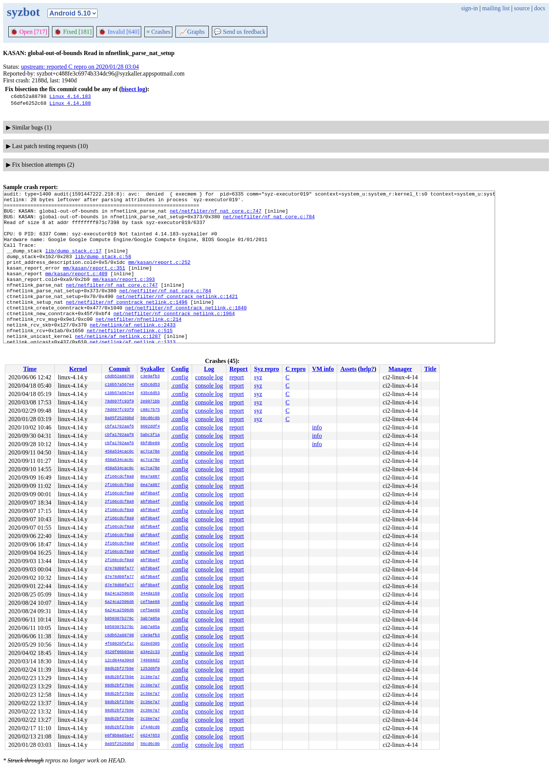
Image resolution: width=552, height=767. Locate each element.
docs (539, 8)
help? (367, 369)
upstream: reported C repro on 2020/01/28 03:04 (80, 66)
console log (209, 377)
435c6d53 (150, 385)
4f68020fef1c (119, 644)
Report (238, 369)
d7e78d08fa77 (119, 568)
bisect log (133, 89)
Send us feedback (239, 31)
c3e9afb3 (150, 376)
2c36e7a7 (150, 677)
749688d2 (150, 660)
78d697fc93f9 (119, 401)
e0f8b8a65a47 (119, 736)
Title (430, 369)
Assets (348, 369)
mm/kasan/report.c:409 (76, 290)
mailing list (495, 8)
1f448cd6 (150, 727)
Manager (400, 369)
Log (209, 369)
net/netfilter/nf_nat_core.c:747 (216, 215)
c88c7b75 (150, 410)
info (317, 427)
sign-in (469, 8)
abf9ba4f (150, 493)
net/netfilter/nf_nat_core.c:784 (269, 222)
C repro (295, 369)
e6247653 (150, 736)
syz (258, 377)
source (522, 8)
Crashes (158, 31)
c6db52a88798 (119, 376)
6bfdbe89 (150, 443)
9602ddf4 (150, 426)
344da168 (150, 594)
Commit (119, 369)
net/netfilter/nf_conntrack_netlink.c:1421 (177, 317)
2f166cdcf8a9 (119, 477)
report (236, 377)
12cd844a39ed (119, 660)
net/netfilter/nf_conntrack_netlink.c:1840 (186, 331)
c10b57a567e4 (119, 385)
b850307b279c (119, 619)
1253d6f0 (150, 669)
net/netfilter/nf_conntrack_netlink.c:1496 (127, 324)
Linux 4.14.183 (70, 96)
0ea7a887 (150, 477)
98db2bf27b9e (119, 669)
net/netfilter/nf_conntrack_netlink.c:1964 (174, 338)
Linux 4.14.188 (70, 102)
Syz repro (266, 369)
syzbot (23, 12)
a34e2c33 (150, 652)
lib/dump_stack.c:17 (73, 263)
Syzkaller (152, 369)
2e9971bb (150, 401)
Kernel (78, 369)
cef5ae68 (150, 602)
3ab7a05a (150, 619)
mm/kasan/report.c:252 (159, 276)
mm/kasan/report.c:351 (94, 283)
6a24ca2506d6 (119, 594)
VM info (323, 369)
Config (180, 369)
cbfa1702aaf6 (119, 426)
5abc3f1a (150, 435)
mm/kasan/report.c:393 (124, 297)
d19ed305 (150, 644)
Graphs (192, 31)
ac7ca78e (150, 452)
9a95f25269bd (119, 418)
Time (29, 369)
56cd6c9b (150, 418)
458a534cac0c (119, 452)
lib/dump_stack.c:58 (103, 270)
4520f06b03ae (119, 652)
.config (179, 377)
